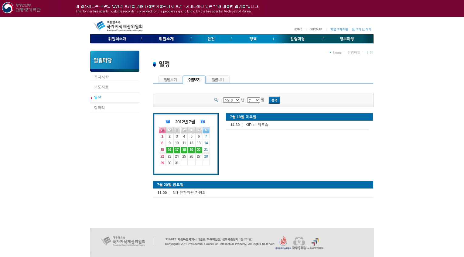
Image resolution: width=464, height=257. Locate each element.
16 (169, 150)
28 (205, 156)
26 (191, 156)
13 (198, 143)
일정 (97, 97)
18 (184, 150)
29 (162, 163)
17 (176, 150)
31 (176, 163)
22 (162, 156)
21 (205, 150)
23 (169, 156)
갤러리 (99, 108)
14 (205, 143)
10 (176, 143)
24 (176, 156)
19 (191, 150)
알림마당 (354, 52)
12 (191, 143)
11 (184, 143)
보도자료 (101, 87)
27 (198, 156)
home (337, 52)
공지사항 (101, 77)
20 (198, 150)
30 (169, 163)
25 (184, 156)
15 (162, 150)
